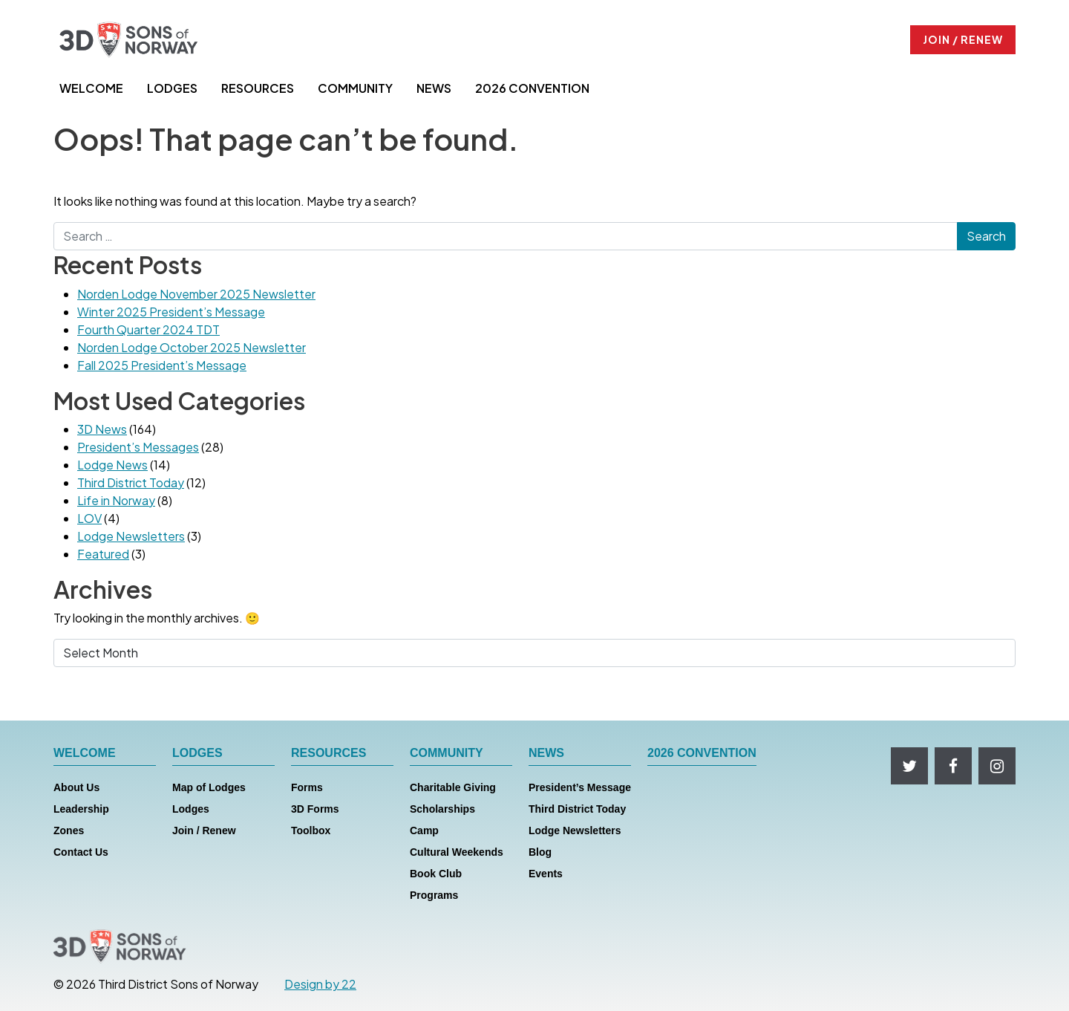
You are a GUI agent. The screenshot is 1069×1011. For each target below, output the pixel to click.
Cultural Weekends (456, 852)
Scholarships (442, 809)
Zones (68, 830)
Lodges (190, 809)
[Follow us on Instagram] (997, 765)
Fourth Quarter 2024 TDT (148, 329)
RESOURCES (257, 88)
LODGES (172, 88)
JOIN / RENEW (963, 39)
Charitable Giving (453, 787)
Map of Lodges (209, 787)
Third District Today (130, 482)
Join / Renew (204, 830)
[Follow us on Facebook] (953, 765)
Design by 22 (320, 984)
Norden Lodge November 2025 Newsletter (196, 294)
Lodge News (112, 464)
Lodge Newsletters (131, 536)
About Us (76, 787)
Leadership (81, 809)
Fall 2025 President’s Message (161, 365)
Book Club (436, 874)
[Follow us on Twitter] (909, 765)
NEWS (433, 88)
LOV (89, 518)
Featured (103, 554)
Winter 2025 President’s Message (171, 311)
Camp (424, 830)
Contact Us (80, 852)
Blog (540, 852)
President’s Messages (138, 447)
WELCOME (91, 88)
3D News (102, 429)
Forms (307, 787)
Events (546, 874)
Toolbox (310, 830)
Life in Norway (116, 500)
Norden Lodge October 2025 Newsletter (191, 347)
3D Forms (315, 809)
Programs (434, 895)
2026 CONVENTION (532, 88)
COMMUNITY (355, 88)
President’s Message (580, 787)
